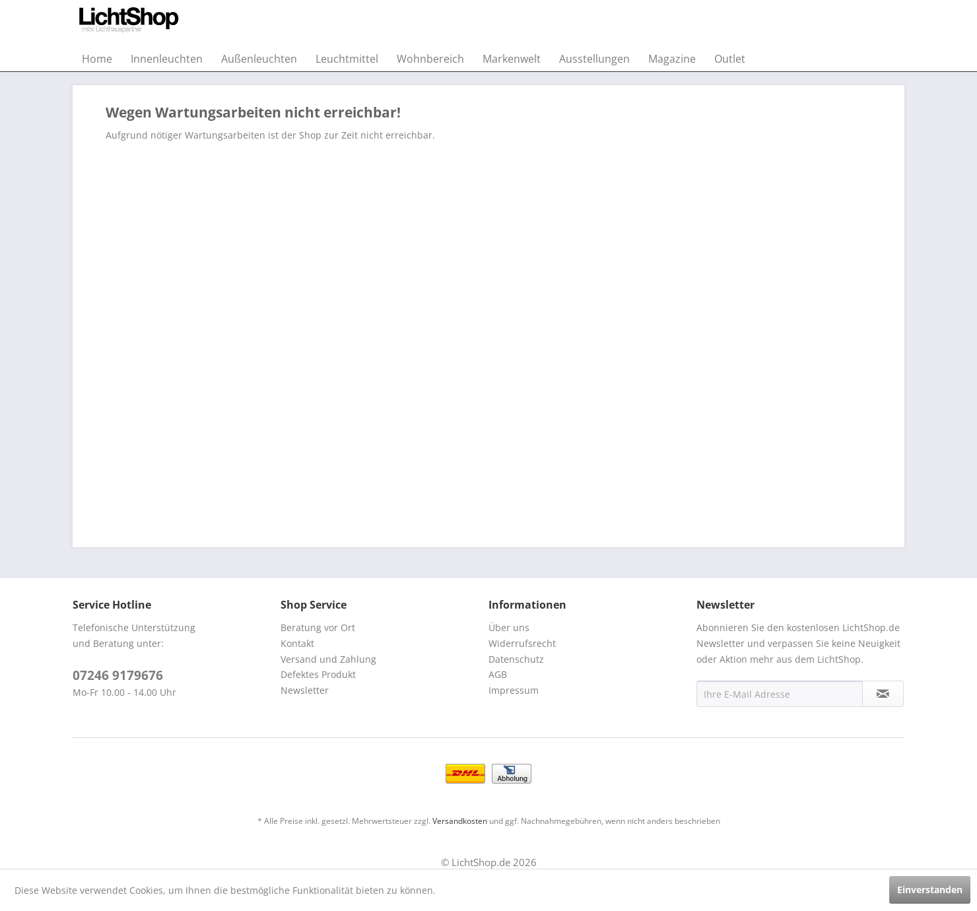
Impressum (513, 690)
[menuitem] (97, 58)
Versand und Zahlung (328, 659)
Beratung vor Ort (318, 627)
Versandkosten (459, 821)
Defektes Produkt (318, 674)
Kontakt (297, 643)
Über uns (508, 627)
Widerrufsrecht (522, 643)
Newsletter (305, 690)
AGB (497, 674)
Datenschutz (516, 659)
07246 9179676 (118, 675)
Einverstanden (929, 889)
